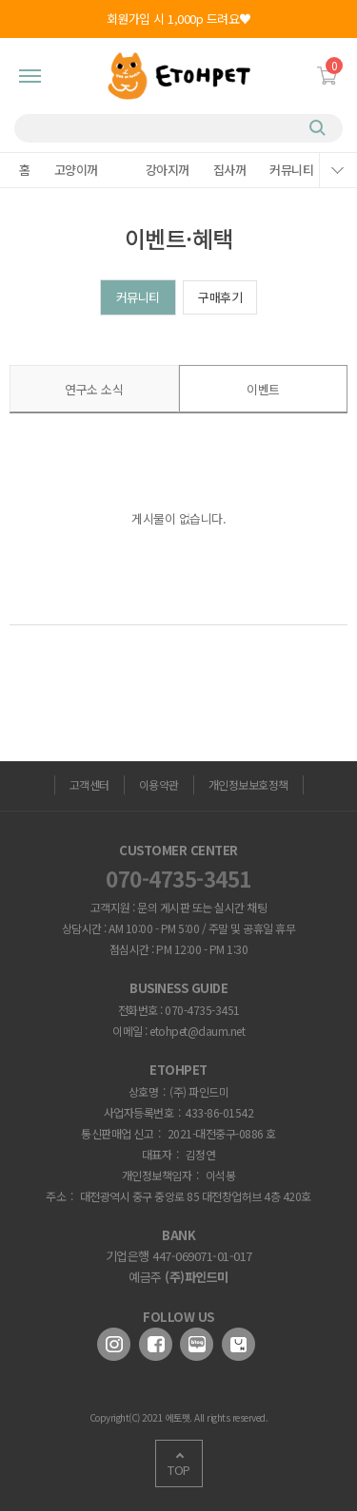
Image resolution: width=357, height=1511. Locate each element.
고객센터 (89, 784)
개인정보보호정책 (248, 784)
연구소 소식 (94, 389)
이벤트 (263, 389)
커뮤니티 (138, 297)
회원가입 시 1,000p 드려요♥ (179, 19)
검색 (319, 128)
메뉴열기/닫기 (338, 170)
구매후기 (220, 297)
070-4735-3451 (178, 878)
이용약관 (159, 784)
